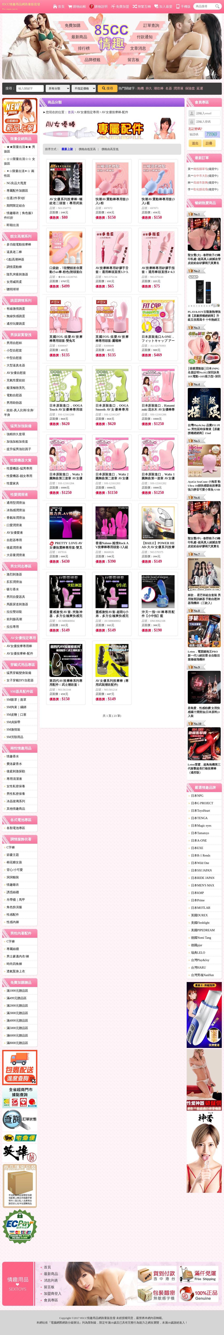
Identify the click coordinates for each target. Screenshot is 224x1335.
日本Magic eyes (199, 825)
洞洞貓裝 (11, 877)
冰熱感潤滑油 (14, 510)
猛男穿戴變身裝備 (17, 673)
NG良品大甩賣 (15, 183)
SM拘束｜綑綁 (15, 707)
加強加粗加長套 (16, 441)
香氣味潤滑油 (14, 517)
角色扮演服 (13, 907)
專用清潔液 (13, 778)
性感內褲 (11, 922)
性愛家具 (11, 483)
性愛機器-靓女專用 (18, 476)
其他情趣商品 (14, 808)
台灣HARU (197, 967)
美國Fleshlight (199, 922)
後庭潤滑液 (13, 547)
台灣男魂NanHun (201, 975)
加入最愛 (163, 6)
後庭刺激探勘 (14, 771)
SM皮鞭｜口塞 (15, 714)
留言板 (133, 60)
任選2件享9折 (14, 198)
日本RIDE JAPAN (201, 878)
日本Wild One (198, 863)
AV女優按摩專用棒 (18, 646)
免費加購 (73, 25)
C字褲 (9, 847)
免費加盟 (120, 6)
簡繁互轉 (142, 6)
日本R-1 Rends (199, 855)
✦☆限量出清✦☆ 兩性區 (19, 173)
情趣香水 (11, 756)
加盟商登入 (52, 1293)
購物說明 (98, 6)
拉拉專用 (11, 626)
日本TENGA (198, 818)
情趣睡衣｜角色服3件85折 (18, 215)
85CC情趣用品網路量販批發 (21, 6)
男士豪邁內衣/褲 (16, 956)
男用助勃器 (13, 402)
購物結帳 (77, 6)
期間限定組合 (14, 205)
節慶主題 (11, 855)
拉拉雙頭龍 (13, 611)
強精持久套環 (14, 434)
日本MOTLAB (199, 907)
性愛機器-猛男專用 (18, 468)
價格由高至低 (110, 149)
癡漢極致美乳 (14, 387)
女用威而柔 (13, 282)
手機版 (183, 6)
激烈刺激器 (13, 574)
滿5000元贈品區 (16, 1028)
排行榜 (84, 48)
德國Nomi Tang (199, 937)
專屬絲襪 (11, 949)
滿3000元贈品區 (16, 1013)
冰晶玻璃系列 (14, 801)
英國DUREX (198, 915)
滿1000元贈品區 (16, 990)
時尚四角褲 (13, 964)
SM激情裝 (12, 729)
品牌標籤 (92, 60)
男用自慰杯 (13, 343)
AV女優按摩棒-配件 (18, 653)
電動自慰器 (13, 395)
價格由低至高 (87, 149)
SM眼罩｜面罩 (15, 699)
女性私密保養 (14, 786)
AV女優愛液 (13, 532)
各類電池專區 (14, 828)
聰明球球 (11, 289)
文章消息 (138, 48)
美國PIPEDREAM (201, 930)
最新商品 (79, 37)
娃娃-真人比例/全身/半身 (19, 413)
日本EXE (195, 848)
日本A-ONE (197, 840)
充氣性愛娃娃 (14, 380)
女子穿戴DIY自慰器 (19, 680)
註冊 (209, 143)
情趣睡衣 (11, 884)
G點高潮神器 (14, 259)
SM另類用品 (13, 737)
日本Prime (196, 900)
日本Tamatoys (198, 833)
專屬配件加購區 (16, 190)
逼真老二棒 (13, 252)
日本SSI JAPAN (200, 870)
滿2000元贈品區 (16, 1005)
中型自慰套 (13, 358)
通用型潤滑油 (14, 502)
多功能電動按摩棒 (17, 244)
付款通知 (145, 37)
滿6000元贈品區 (16, 1035)
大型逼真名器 (14, 365)
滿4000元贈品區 (16, 1020)
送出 (195, 143)
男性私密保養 (14, 793)
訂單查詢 (151, 25)
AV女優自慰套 (15, 373)
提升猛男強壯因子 (17, 449)
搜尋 (107, 88)
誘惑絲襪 (11, 892)
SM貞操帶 (12, 722)
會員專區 (51, 1300)
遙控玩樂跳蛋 (14, 323)
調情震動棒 (13, 267)
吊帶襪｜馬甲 (14, 899)
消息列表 (51, 1280)
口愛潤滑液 (13, 525)
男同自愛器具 (14, 596)
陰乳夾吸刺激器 (16, 274)
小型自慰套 (13, 350)
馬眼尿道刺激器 (16, 604)
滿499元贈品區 (15, 998)
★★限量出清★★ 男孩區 (19, 149)
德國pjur (195, 945)
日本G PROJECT (200, 803)
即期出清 (11, 225)
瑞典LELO (196, 952)
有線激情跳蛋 (14, 308)
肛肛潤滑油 (13, 582)
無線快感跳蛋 (14, 316)
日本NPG (195, 795)
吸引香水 (11, 589)
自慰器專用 (13, 540)
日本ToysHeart (199, 810)
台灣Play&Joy (198, 960)
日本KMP (196, 893)
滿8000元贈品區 (16, 1043)
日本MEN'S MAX (201, 885)
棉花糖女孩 (13, 862)
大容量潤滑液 (14, 555)
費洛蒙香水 (13, 764)
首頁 (59, 6)
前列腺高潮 (13, 619)
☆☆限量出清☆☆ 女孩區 (19, 161)
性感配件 (11, 914)
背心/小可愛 (13, 869)
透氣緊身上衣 (14, 971)
